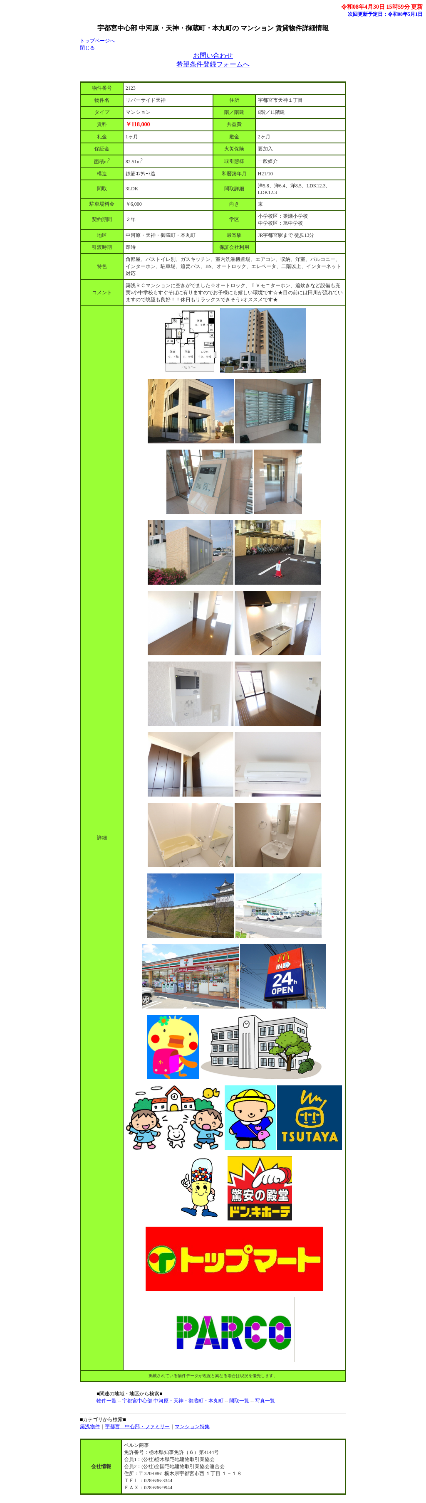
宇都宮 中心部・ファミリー (137, 1426)
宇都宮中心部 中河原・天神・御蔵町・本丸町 (172, 1401)
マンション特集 (192, 1426)
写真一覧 (265, 1401)
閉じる (87, 48)
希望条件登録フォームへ (213, 64)
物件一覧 (106, 1401)
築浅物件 (90, 1426)
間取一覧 (239, 1401)
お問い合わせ (213, 55)
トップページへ (97, 41)
